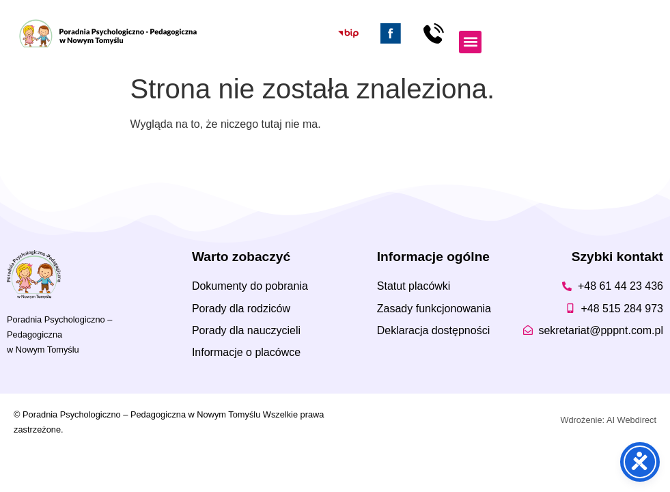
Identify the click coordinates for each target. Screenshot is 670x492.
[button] (470, 42)
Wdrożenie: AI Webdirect (608, 420)
